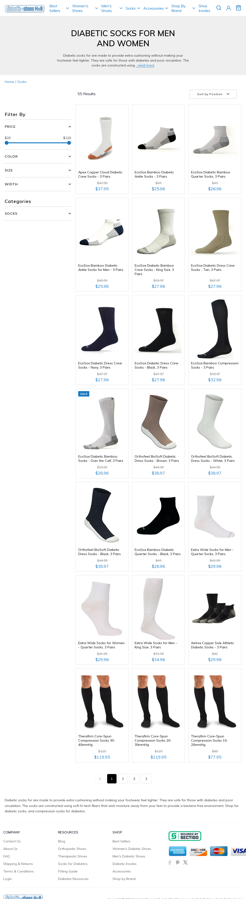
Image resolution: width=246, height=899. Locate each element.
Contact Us (12, 841)
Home (9, 82)
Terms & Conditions (18, 871)
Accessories (153, 8)
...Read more (145, 65)
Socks (131, 8)
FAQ (6, 856)
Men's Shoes (106, 8)
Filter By (15, 114)
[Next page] (146, 778)
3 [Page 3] (134, 779)
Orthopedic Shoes (72, 849)
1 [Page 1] (112, 779)
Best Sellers (54, 8)
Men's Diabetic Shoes (129, 856)
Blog (61, 841)
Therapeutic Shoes (72, 856)
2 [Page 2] (123, 779)
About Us (10, 849)
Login (7, 879)
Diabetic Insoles (125, 864)
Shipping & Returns (18, 864)
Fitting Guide (68, 871)
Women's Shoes (80, 8)
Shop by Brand (124, 879)
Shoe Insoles (204, 8)
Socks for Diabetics (73, 864)
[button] (38, 214)
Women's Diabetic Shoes (132, 849)
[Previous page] (99, 778)
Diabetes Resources (73, 879)
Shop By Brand (178, 8)
